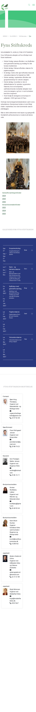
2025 (4, 199)
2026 (4, 202)
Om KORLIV (13, 36)
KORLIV (5, 36)
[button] (28, 5)
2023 (4, 207)
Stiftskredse (23, 36)
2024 (4, 196)
